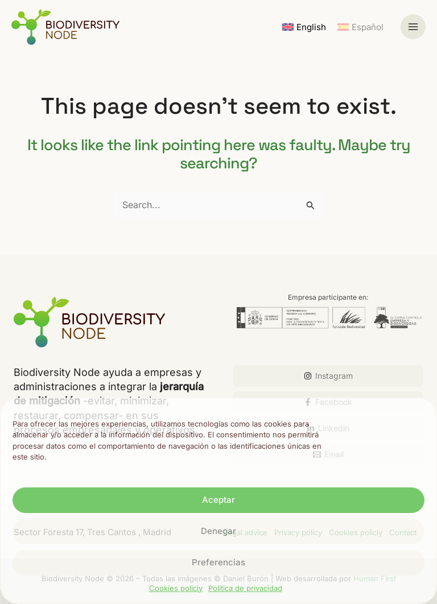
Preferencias (218, 562)
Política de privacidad (245, 588)
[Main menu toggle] (413, 26)
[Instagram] (328, 376)
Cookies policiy (176, 588)
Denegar (218, 531)
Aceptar (218, 499)
